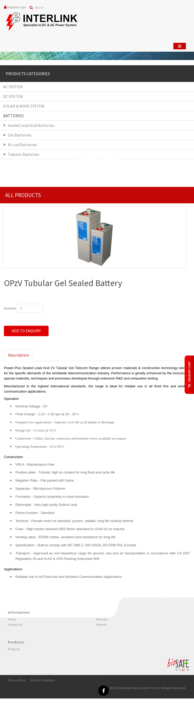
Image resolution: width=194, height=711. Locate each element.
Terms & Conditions (42, 680)
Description (18, 355)
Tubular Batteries (23, 154)
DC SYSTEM (13, 96)
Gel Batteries (20, 135)
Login (22, 7)
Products (14, 649)
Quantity (10, 308)
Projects (101, 624)
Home (12, 619)
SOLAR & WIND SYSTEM (23, 106)
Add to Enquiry (26, 330)
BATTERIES (13, 115)
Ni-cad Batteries (22, 144)
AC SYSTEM (13, 86)
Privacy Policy (17, 680)
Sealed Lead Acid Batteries (31, 125)
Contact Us (15, 624)
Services (101, 619)
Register (12, 7)
